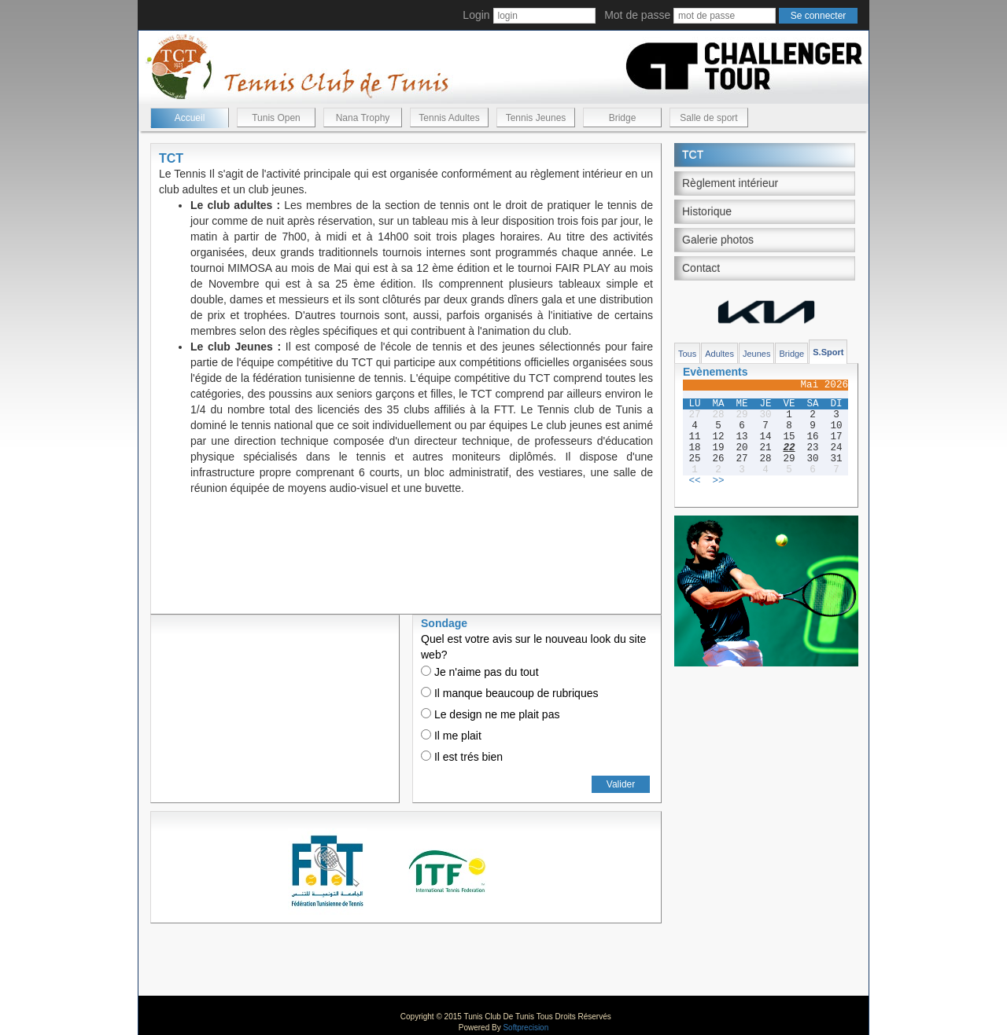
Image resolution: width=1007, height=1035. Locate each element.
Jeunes (756, 353)
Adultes (719, 353)
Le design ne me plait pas (490, 714)
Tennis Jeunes (536, 117)
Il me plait (451, 735)
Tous (687, 353)
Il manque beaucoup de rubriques (509, 693)
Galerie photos (718, 239)
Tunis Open (276, 117)
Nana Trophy (363, 117)
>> (718, 480)
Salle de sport (708, 117)
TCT (692, 155)
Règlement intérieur (730, 183)
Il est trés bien (462, 757)
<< (694, 480)
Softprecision (525, 1027)
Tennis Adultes (449, 117)
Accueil (190, 117)
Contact (701, 268)
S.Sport (828, 352)
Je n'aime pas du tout (480, 672)
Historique (707, 211)
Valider (621, 784)
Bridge (622, 117)
